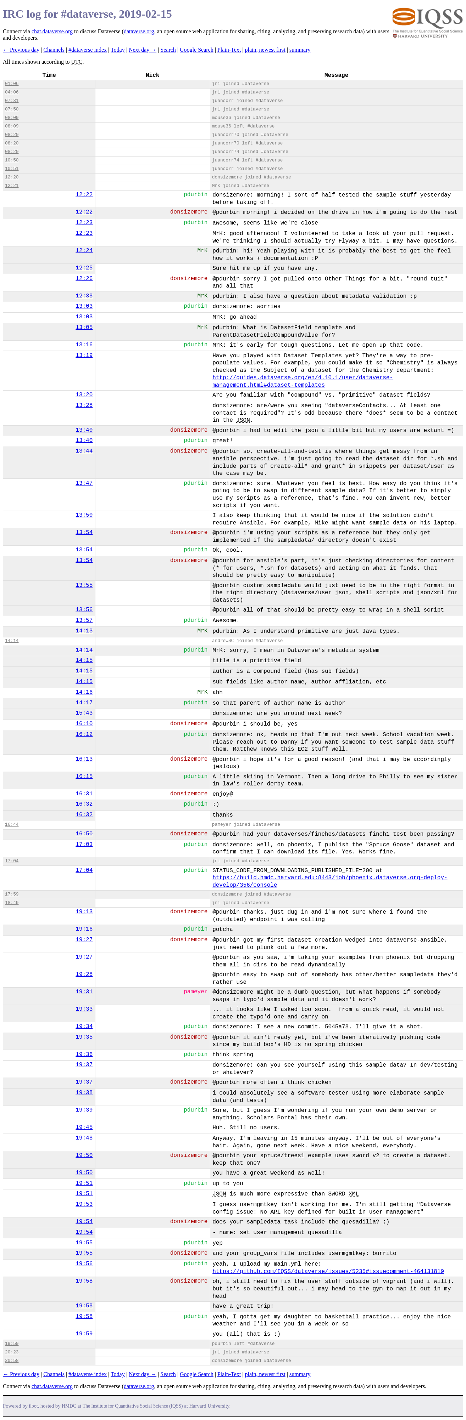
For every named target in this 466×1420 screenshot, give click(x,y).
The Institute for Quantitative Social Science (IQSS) (133, 1406)
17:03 (84, 844)
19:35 (84, 1037)
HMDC (69, 1406)
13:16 (84, 345)
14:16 (84, 692)
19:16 (84, 929)
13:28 (84, 405)
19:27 (84, 940)
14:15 (84, 660)
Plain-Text (229, 50)
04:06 (11, 92)
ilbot (33, 1406)
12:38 (84, 296)
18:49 (11, 902)
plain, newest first (265, 50)
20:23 (11, 1352)
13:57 (84, 620)
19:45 (84, 1127)
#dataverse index (87, 50)
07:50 (11, 109)
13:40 (84, 430)
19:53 (84, 1204)
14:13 (84, 631)
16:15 (84, 776)
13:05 (84, 327)
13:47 (84, 483)
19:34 (84, 1026)
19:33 (84, 1009)
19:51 (84, 1183)
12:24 (84, 251)
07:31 (11, 100)
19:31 (84, 992)
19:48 (84, 1138)
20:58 (11, 1360)
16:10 (84, 724)
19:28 (84, 974)
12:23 (84, 223)
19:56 (84, 1264)
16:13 (84, 759)
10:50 (11, 160)
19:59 (84, 1334)
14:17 (84, 703)
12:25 (84, 268)
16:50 (84, 834)
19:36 (84, 1054)
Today (118, 50)
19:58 (84, 1281)
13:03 (84, 306)
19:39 (84, 1110)
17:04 (11, 861)
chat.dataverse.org (52, 31)
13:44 (84, 451)
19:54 (84, 1222)
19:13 (84, 912)
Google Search (196, 50)
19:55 (84, 1243)
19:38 (84, 1093)
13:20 (84, 395)
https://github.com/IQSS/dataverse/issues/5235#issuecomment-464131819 (328, 1271)
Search (168, 50)
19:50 (84, 1155)
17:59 (11, 894)
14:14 (11, 640)
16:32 (84, 804)
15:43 (84, 713)
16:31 (84, 794)
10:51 (11, 168)
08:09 (11, 117)
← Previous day (21, 50)
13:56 (84, 610)
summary (300, 50)
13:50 (84, 515)
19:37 (84, 1065)
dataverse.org (139, 31)
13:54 (84, 532)
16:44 (11, 824)
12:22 (84, 195)
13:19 (84, 355)
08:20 (11, 134)
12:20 (11, 177)
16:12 (84, 734)
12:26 (84, 279)
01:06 (11, 83)
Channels (54, 50)
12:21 (11, 185)
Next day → (142, 50)
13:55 (84, 585)
